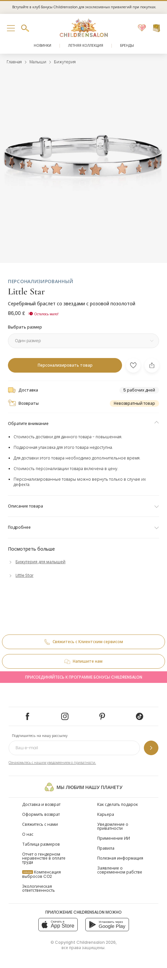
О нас (27, 834)
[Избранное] (142, 28)
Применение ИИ (113, 838)
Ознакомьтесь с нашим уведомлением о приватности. (52, 762)
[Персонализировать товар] (65, 365)
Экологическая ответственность (38, 888)
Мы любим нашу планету (83, 787)
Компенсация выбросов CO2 (41, 874)
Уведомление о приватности (112, 826)
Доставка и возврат (41, 804)
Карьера (105, 814)
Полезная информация (120, 858)
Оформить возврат (41, 814)
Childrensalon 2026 (96, 942)
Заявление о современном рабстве (119, 870)
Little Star (26, 291)
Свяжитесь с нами (40, 824)
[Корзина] (156, 28)
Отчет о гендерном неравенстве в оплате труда (43, 858)
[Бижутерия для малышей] (36, 562)
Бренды (127, 45)
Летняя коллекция (85, 45)
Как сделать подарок (117, 804)
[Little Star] (20, 575)
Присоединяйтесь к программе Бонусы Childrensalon (83, 677)
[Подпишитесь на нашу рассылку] (151, 748)
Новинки (42, 45)
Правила (105, 848)
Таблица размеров (41, 844)
